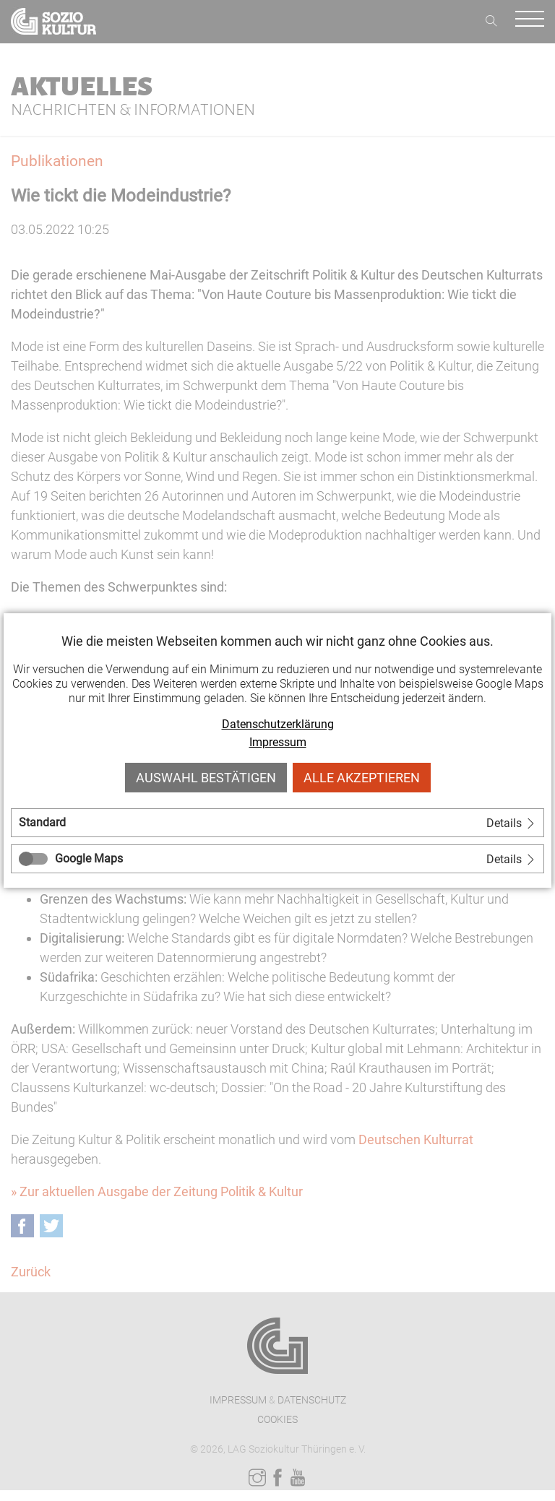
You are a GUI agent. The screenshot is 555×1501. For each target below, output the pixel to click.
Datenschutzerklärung (278, 724)
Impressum (277, 742)
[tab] (277, 822)
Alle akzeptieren (362, 777)
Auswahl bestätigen (206, 777)
